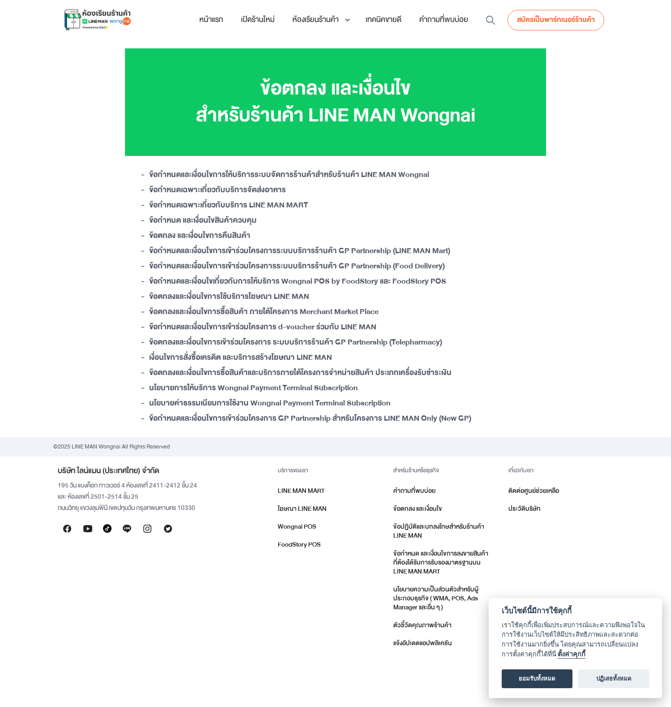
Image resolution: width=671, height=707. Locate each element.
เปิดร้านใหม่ (258, 19)
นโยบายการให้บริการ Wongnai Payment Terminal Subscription (253, 388)
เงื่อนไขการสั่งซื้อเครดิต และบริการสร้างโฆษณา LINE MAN (240, 358)
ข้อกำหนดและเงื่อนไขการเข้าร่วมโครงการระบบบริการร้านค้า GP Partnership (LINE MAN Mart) (299, 251)
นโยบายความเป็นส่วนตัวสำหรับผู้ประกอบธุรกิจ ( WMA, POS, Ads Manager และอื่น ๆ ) (435, 598)
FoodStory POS (299, 544)
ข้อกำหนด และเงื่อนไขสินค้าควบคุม (203, 221)
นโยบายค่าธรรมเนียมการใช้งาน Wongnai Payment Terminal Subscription (270, 404)
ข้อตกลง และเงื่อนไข (417, 508)
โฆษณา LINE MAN (302, 508)
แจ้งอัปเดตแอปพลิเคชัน (422, 643)
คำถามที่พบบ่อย (443, 19)
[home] (97, 19)
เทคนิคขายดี (383, 19)
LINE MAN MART (301, 490)
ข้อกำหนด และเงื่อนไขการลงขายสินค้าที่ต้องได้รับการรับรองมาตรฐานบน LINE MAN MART (440, 562)
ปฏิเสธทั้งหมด (614, 678)
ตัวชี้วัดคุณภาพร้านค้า (422, 625)
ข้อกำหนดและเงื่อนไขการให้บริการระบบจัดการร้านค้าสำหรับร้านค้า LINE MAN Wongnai (289, 175)
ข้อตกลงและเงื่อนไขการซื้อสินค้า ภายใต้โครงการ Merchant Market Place (264, 312)
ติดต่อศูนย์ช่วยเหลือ (533, 490)
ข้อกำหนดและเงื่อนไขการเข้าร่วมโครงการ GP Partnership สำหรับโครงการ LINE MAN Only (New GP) (310, 419)
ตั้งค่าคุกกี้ (571, 654)
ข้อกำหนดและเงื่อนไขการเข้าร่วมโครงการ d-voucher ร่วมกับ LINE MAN (262, 327)
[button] (320, 19)
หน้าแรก (211, 19)
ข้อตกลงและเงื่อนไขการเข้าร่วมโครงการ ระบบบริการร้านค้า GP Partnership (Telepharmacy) (295, 343)
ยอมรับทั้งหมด (537, 678)
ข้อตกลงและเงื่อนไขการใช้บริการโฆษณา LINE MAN (229, 297)
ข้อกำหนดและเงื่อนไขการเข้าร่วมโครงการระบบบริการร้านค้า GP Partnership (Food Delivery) (297, 266)
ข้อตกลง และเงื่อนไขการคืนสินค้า (199, 236)
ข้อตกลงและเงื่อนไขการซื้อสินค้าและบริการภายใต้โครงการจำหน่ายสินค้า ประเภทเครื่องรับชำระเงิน (300, 373)
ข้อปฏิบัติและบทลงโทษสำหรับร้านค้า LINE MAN (438, 531)
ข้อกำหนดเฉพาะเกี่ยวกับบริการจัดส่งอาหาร (217, 190)
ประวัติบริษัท (524, 508)
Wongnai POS (297, 526)
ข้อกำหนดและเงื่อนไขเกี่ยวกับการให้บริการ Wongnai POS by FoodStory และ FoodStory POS (297, 282)
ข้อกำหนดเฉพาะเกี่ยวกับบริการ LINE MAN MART (228, 205)
